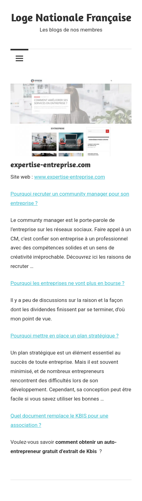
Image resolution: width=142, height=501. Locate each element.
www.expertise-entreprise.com (69, 177)
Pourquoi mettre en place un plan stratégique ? (64, 336)
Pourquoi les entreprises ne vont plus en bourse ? (67, 283)
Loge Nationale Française (71, 17)
